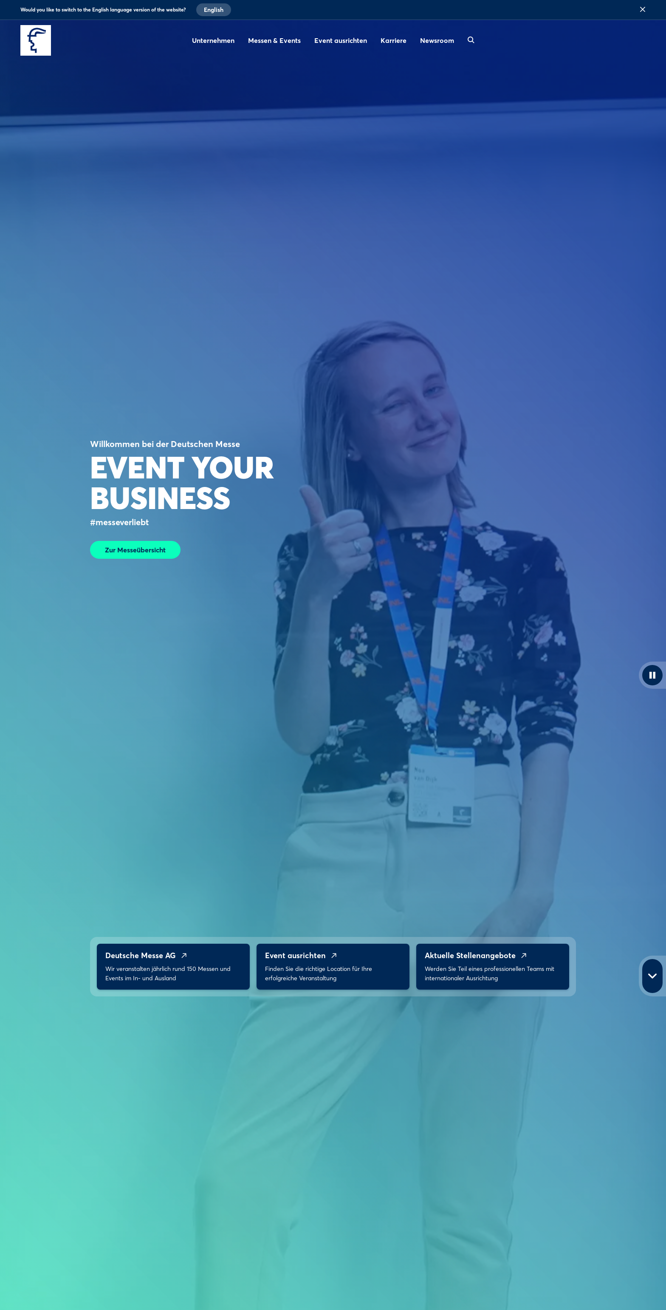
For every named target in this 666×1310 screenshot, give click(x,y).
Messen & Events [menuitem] (274, 40)
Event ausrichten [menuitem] (340, 40)
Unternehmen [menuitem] (213, 40)
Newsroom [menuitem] (437, 40)
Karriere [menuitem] (393, 40)
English (213, 10)
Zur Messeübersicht (135, 550)
